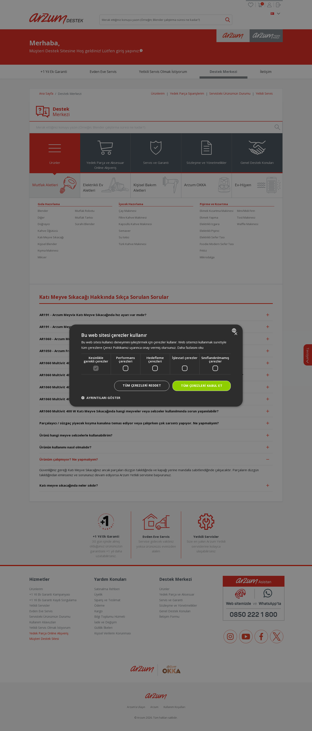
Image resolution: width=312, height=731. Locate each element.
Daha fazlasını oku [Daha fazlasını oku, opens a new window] (190, 347)
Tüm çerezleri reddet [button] (142, 385)
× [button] (235, 334)
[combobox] (234, 330)
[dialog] (156, 365)
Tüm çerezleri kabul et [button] (201, 386)
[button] (100, 397)
